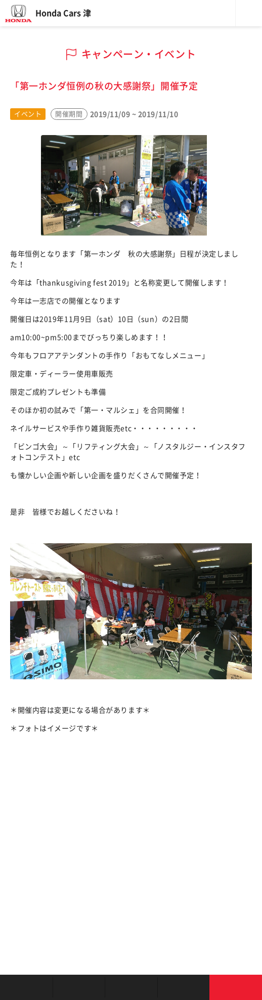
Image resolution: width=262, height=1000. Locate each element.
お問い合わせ (235, 987)
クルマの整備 (131, 987)
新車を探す (79, 987)
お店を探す (26, 987)
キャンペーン (183, 987)
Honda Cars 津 (63, 13)
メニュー (249, 13)
